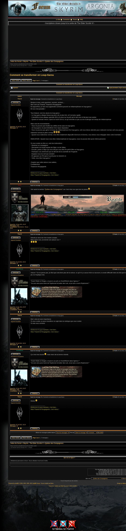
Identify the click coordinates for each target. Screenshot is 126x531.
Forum (75, 19)
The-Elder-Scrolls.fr (56, 214)
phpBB (17, 483)
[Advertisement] (63, 503)
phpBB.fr (75, 486)
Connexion (66, 19)
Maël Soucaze (64, 486)
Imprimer (15, 87)
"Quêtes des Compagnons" (53, 189)
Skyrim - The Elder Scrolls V (33, 61)
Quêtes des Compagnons (54, 61)
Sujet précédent (113, 87)
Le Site (58, 19)
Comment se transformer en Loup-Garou (32, 75)
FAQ (81, 19)
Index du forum (16, 61)
